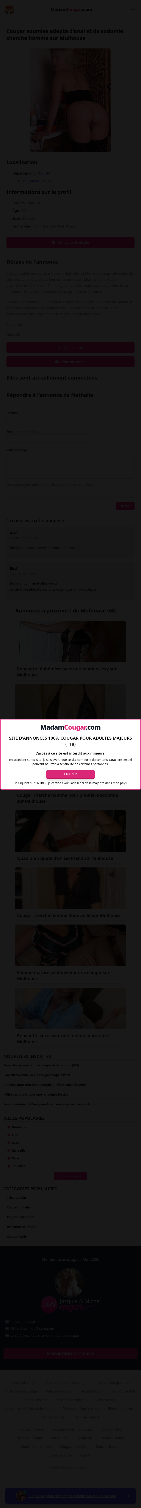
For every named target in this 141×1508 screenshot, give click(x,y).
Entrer (70, 774)
